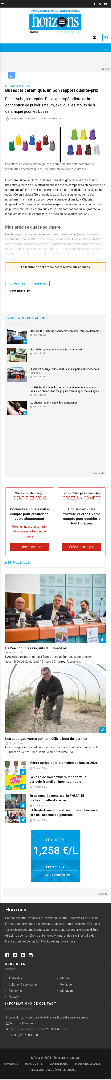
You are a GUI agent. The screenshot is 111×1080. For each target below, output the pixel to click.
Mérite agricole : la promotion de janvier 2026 (63, 763)
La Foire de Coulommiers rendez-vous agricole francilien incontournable (57, 779)
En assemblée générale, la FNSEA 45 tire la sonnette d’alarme (56, 798)
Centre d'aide (58, 1063)
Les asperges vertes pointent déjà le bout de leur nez (46, 739)
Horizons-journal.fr (17, 918)
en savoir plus (57, 875)
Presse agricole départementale (52, 1069)
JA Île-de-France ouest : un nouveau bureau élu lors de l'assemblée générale (64, 812)
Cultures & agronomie (23, 984)
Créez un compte (81, 547)
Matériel (39, 283)
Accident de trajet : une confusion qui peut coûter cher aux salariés (64, 371)
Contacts (11, 1063)
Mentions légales (88, 1063)
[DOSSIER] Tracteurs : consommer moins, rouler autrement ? (65, 331)
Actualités (17, 283)
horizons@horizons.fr (22, 1023)
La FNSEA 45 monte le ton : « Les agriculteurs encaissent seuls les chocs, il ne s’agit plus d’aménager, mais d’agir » (64, 389)
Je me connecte (106, 37)
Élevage (14, 997)
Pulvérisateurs (19, 291)
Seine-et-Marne (51, 935)
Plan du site (33, 1063)
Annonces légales (94, 37)
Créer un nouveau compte (29, 526)
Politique (66, 984)
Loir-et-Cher (28, 935)
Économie (15, 990)
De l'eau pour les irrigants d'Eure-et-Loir (36, 648)
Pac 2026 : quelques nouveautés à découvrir (56, 349)
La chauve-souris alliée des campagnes (54, 402)
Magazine (67, 990)
